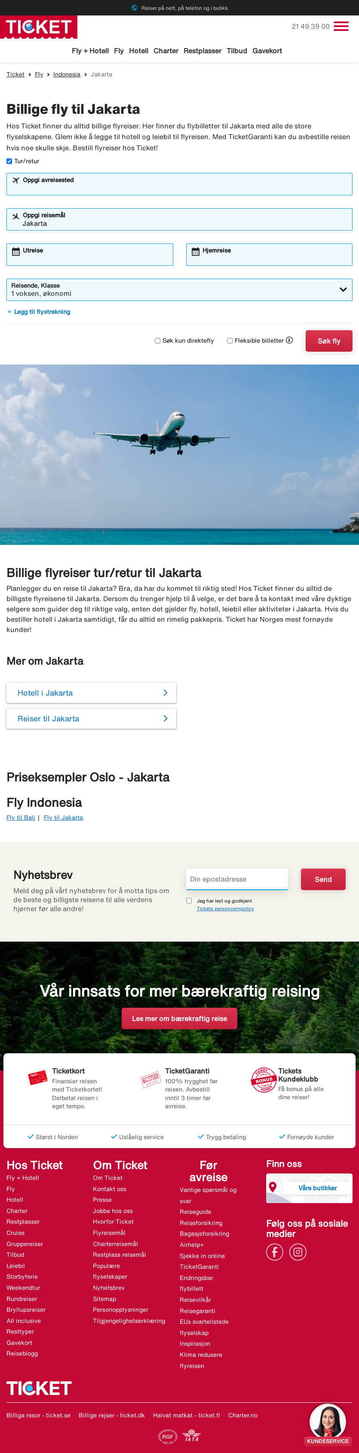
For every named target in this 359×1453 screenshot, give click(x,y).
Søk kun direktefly (184, 340)
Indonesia (66, 74)
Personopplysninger (120, 1310)
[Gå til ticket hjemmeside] (38, 26)
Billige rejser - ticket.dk (112, 1415)
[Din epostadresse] (237, 879)
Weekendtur (23, 1288)
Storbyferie (22, 1277)
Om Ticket (108, 1178)
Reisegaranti (197, 1311)
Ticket (15, 74)
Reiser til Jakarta (48, 718)
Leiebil (15, 1266)
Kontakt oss (109, 1189)
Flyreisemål (109, 1233)
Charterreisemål (115, 1244)
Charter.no (243, 1415)
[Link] (277, 1251)
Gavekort (267, 50)
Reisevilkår (195, 1300)
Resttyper (20, 1331)
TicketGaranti (199, 1267)
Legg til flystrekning (38, 312)
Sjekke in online (202, 1256)
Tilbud (237, 50)
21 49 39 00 (311, 26)
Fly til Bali (20, 818)
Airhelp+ (192, 1245)
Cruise (15, 1233)
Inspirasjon (195, 1344)
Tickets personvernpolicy (225, 908)
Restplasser (202, 50)
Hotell (138, 50)
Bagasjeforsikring (204, 1234)
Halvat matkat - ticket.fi (186, 1415)
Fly (119, 50)
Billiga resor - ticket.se (38, 1415)
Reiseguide (195, 1212)
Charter (165, 50)
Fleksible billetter (255, 340)
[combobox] (185, 188)
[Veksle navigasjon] (341, 26)
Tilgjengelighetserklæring (129, 1321)
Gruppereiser (24, 1244)
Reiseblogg (22, 1353)
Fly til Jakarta (63, 818)
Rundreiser (21, 1299)
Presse (102, 1200)
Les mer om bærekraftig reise (179, 1018)
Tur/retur (22, 161)
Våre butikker (317, 1188)
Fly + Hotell (90, 50)
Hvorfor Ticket (113, 1222)
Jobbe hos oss (113, 1211)
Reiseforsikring (201, 1223)
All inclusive (23, 1321)
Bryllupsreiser (26, 1310)
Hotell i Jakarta (45, 692)
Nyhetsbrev (109, 1288)
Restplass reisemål (119, 1255)
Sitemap (104, 1299)
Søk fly (329, 340)
